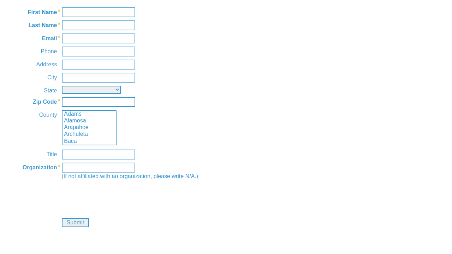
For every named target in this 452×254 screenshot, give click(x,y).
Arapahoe (89, 127)
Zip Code (45, 102)
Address (46, 64)
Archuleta (89, 134)
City (52, 77)
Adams (89, 114)
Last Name (43, 25)
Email (49, 38)
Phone (49, 51)
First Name (42, 12)
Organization (40, 167)
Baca (89, 141)
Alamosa (89, 120)
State (50, 90)
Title (52, 154)
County (48, 115)
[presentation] (59, 196)
